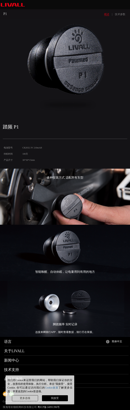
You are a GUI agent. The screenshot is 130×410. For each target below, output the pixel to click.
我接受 (55, 398)
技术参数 (120, 14)
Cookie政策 (51, 387)
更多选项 (25, 398)
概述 (106, 14)
